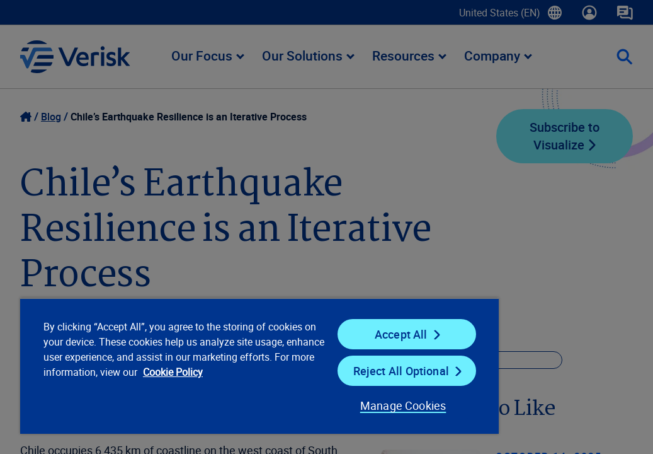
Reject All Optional (327, 370)
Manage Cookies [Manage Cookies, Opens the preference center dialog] (314, 405)
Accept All (328, 334)
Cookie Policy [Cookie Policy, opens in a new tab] (169, 387)
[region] (209, 366)
